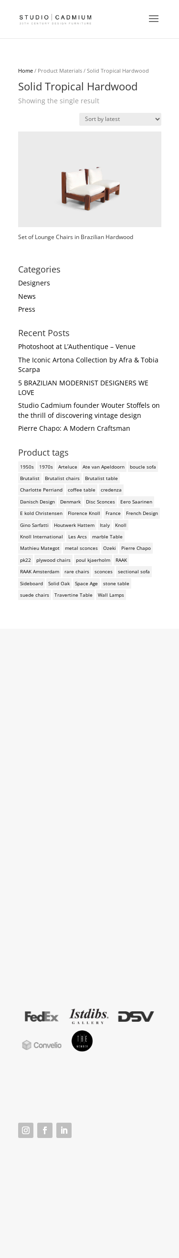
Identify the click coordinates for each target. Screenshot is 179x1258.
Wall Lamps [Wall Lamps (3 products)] (111, 594)
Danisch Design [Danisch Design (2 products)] (37, 501)
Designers (34, 282)
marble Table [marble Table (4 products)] (107, 536)
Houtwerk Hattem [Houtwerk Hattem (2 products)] (74, 525)
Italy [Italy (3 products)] (105, 525)
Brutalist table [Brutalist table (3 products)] (101, 478)
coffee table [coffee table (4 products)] (81, 489)
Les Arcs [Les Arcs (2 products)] (77, 536)
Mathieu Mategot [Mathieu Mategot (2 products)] (40, 548)
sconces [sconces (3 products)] (104, 571)
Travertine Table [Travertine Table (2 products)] (73, 594)
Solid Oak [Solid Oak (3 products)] (59, 583)
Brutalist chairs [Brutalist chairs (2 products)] (62, 478)
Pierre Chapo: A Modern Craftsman (74, 428)
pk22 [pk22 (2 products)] (25, 560)
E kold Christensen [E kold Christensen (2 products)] (41, 513)
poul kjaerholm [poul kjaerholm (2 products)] (93, 560)
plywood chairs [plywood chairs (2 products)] (53, 560)
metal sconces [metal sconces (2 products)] (81, 548)
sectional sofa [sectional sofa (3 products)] (134, 571)
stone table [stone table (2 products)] (116, 583)
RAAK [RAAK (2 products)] (121, 560)
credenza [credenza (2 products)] (111, 489)
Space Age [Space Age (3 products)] (86, 583)
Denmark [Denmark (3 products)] (70, 501)
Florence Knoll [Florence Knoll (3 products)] (84, 513)
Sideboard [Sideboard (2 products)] (31, 583)
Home (25, 70)
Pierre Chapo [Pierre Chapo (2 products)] (136, 548)
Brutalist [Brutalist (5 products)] (30, 478)
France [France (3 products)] (113, 513)
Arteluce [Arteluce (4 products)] (67, 466)
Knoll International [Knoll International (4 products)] (41, 536)
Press (26, 309)
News (27, 296)
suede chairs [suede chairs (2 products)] (34, 594)
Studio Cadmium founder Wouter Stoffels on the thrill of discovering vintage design (89, 410)
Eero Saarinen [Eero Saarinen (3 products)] (136, 501)
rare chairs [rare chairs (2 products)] (76, 571)
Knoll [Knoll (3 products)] (120, 525)
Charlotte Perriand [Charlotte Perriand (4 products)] (41, 489)
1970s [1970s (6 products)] (46, 466)
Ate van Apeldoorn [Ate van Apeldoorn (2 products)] (104, 466)
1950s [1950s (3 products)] (27, 466)
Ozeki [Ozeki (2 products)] (109, 548)
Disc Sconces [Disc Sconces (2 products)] (100, 501)
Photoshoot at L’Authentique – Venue (77, 346)
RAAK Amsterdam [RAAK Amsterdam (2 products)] (39, 571)
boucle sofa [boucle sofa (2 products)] (143, 466)
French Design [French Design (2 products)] (142, 513)
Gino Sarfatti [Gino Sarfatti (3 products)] (34, 525)
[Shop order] (120, 119)
